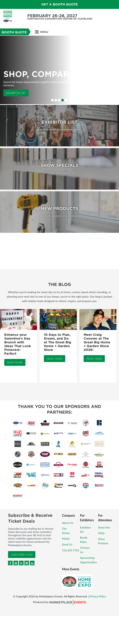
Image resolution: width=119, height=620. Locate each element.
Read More (15, 362)
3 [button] (59, 100)
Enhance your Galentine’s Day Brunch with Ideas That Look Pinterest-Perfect (17, 344)
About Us (67, 522)
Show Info (104, 527)
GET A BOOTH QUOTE (59, 4)
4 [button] (62, 100)
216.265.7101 (70, 550)
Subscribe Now (22, 554)
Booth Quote (14, 32)
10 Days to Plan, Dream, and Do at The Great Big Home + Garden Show (57, 342)
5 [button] (66, 100)
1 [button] (52, 100)
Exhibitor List (16, 92)
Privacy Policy (97, 596)
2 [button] (55, 100)
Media (66, 538)
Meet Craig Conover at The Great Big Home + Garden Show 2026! (97, 342)
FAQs (101, 533)
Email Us (67, 544)
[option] (59, 70)
